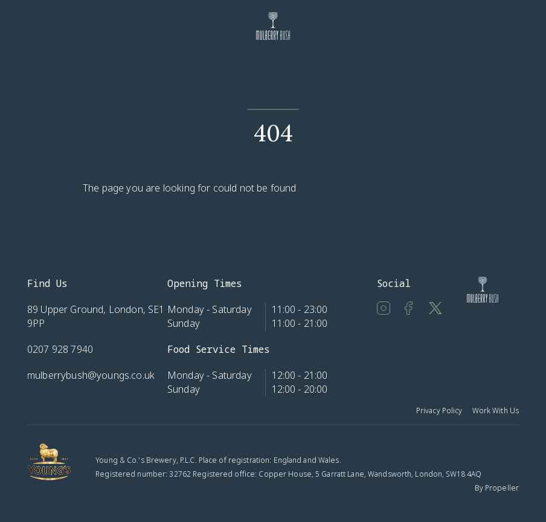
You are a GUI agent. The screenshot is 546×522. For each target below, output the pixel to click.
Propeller (502, 488)
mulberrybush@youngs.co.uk (91, 375)
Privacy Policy (439, 410)
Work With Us (495, 410)
